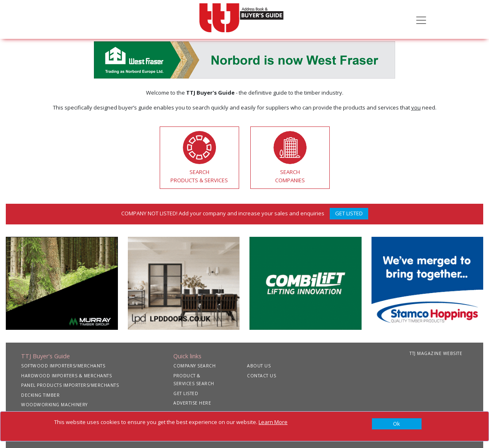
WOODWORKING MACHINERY (54, 404)
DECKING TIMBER (40, 395)
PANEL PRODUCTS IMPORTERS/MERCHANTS (70, 385)
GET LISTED (349, 213)
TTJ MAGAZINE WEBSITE (436, 353)
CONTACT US (261, 376)
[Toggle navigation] (421, 19)
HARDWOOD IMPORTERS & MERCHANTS (66, 376)
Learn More (273, 422)
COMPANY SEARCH (194, 366)
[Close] (397, 424)
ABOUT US (259, 366)
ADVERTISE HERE (192, 403)
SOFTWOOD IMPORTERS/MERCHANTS (63, 366)
